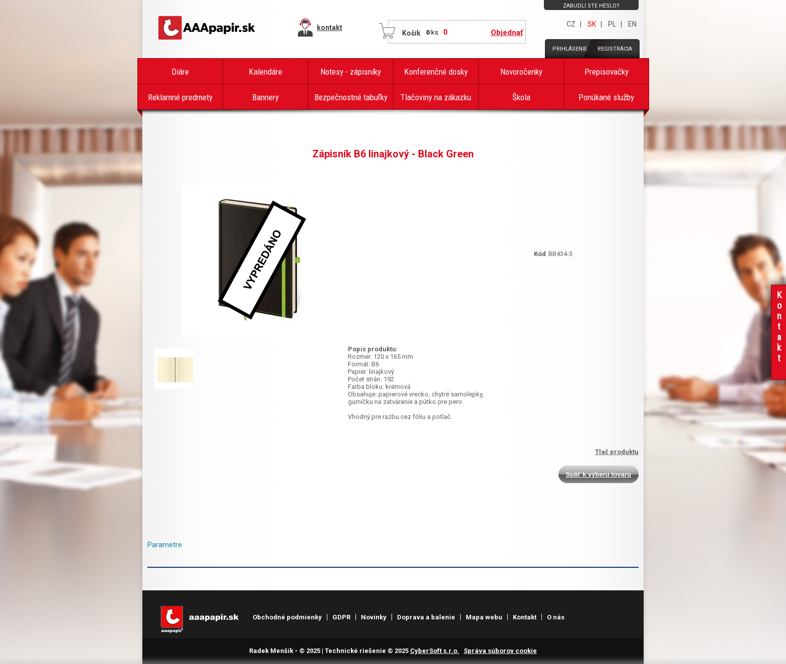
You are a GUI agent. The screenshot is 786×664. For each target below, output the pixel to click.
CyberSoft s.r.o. (434, 650)
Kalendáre (265, 72)
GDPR (341, 617)
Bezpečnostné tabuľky (350, 97)
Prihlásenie (569, 49)
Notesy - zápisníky (350, 72)
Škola (521, 97)
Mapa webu (484, 617)
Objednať (507, 32)
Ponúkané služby (606, 97)
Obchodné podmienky (287, 617)
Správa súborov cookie (500, 650)
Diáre (180, 72)
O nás (555, 617)
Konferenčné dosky (436, 72)
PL (612, 24)
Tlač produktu (617, 452)
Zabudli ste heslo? (591, 6)
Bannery (265, 97)
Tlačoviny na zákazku (436, 97)
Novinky (373, 617)
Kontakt (524, 617)
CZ (570, 24)
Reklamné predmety (180, 97)
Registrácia (615, 49)
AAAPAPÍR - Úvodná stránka (207, 28)
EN (632, 24)
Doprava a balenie (426, 617)
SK (591, 24)
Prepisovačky (606, 72)
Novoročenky (521, 72)
